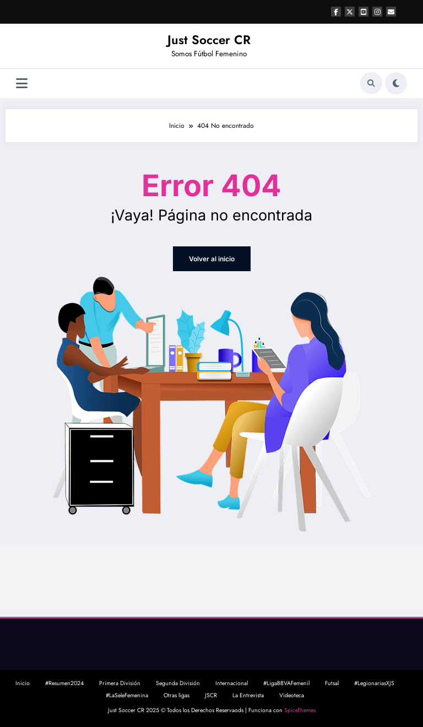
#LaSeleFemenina (127, 695)
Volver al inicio (212, 259)
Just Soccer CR (209, 40)
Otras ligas (176, 695)
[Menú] (21, 83)
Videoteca (291, 695)
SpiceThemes (300, 710)
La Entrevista (248, 695)
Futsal (332, 683)
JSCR (211, 695)
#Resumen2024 (64, 683)
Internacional (231, 683)
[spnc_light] (396, 83)
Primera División (119, 683)
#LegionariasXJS (374, 683)
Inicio (22, 683)
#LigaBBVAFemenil (286, 683)
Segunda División (178, 683)
